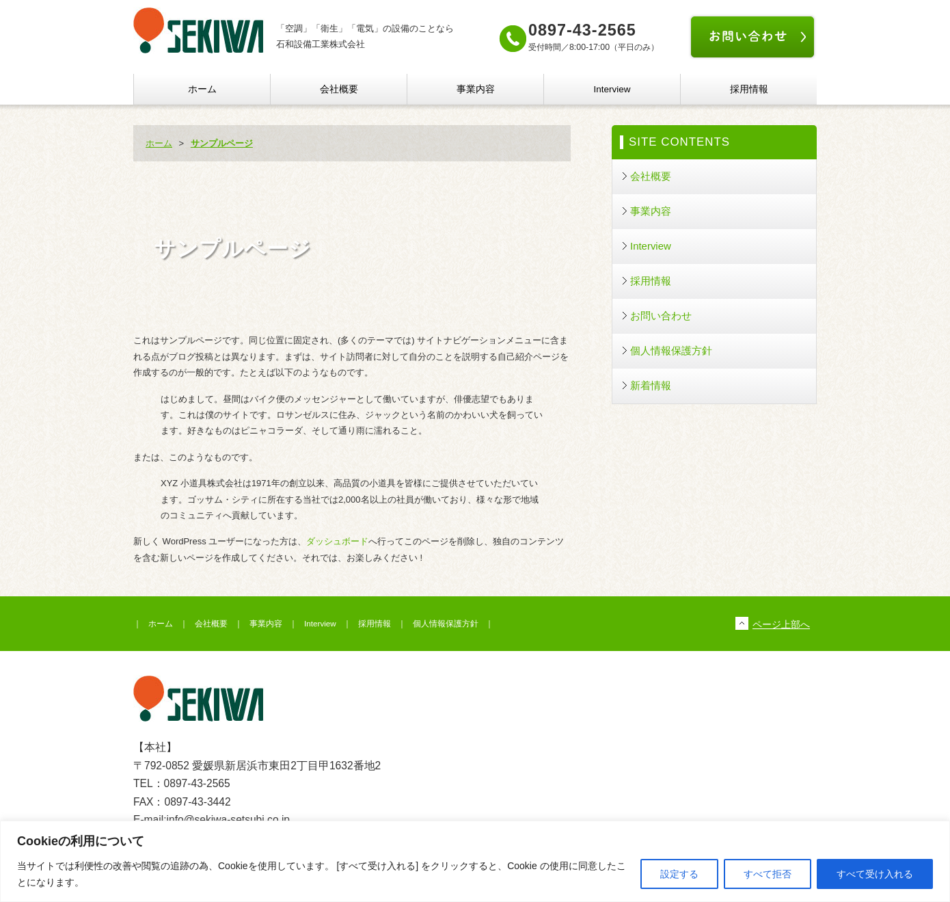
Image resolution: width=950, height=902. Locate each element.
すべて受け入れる (875, 873)
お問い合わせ (661, 315)
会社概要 (339, 89)
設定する (679, 873)
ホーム (202, 89)
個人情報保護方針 (671, 350)
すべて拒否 (767, 873)
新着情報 (650, 385)
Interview (611, 89)
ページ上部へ (781, 624)
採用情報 (749, 89)
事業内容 (476, 89)
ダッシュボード (337, 541)
